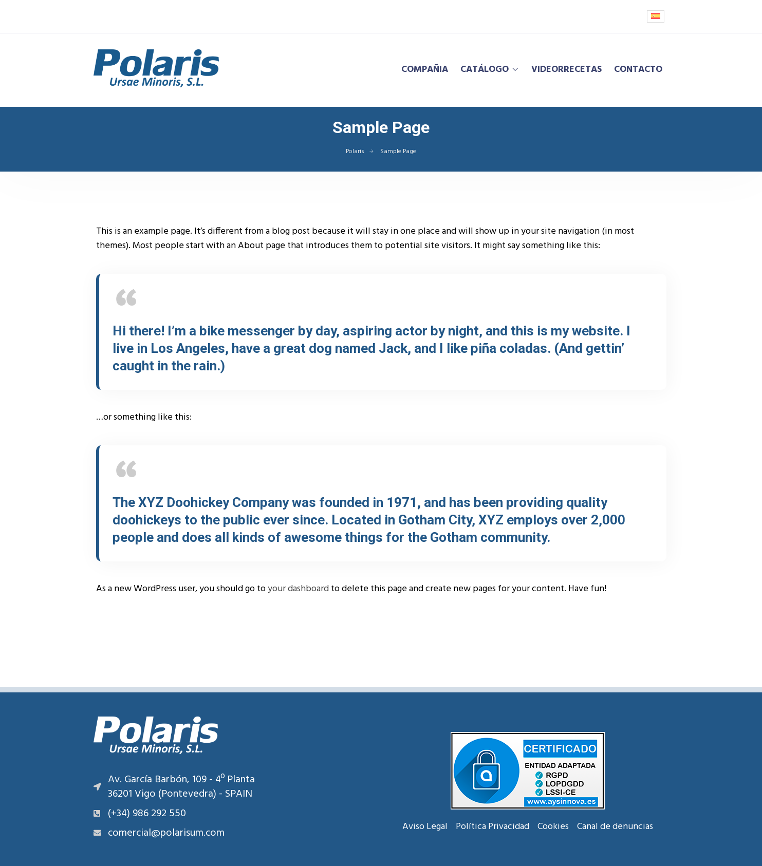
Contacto (638, 70)
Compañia (424, 70)
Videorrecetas (566, 70)
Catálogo (484, 70)
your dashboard (298, 588)
